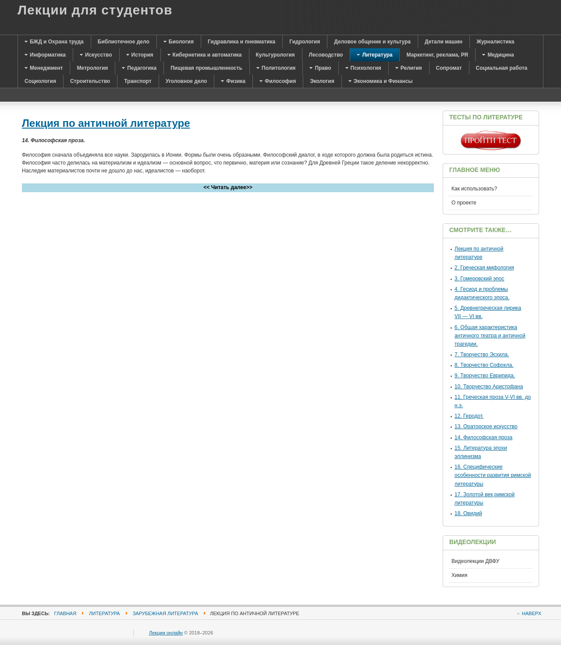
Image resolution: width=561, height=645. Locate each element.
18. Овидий (468, 513)
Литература (104, 613)
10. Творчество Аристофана (488, 386)
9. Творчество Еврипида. (484, 376)
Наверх (531, 613)
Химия (459, 575)
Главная (65, 613)
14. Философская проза (483, 437)
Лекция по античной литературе (106, 123)
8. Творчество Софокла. (483, 365)
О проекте (463, 203)
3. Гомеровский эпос (479, 279)
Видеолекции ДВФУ (475, 561)
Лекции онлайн (166, 632)
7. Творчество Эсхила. (481, 354)
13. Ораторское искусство (486, 426)
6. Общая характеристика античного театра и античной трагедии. (489, 335)
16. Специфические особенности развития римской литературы (492, 475)
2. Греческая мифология (484, 268)
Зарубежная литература (165, 613)
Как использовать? (474, 189)
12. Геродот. (468, 416)
